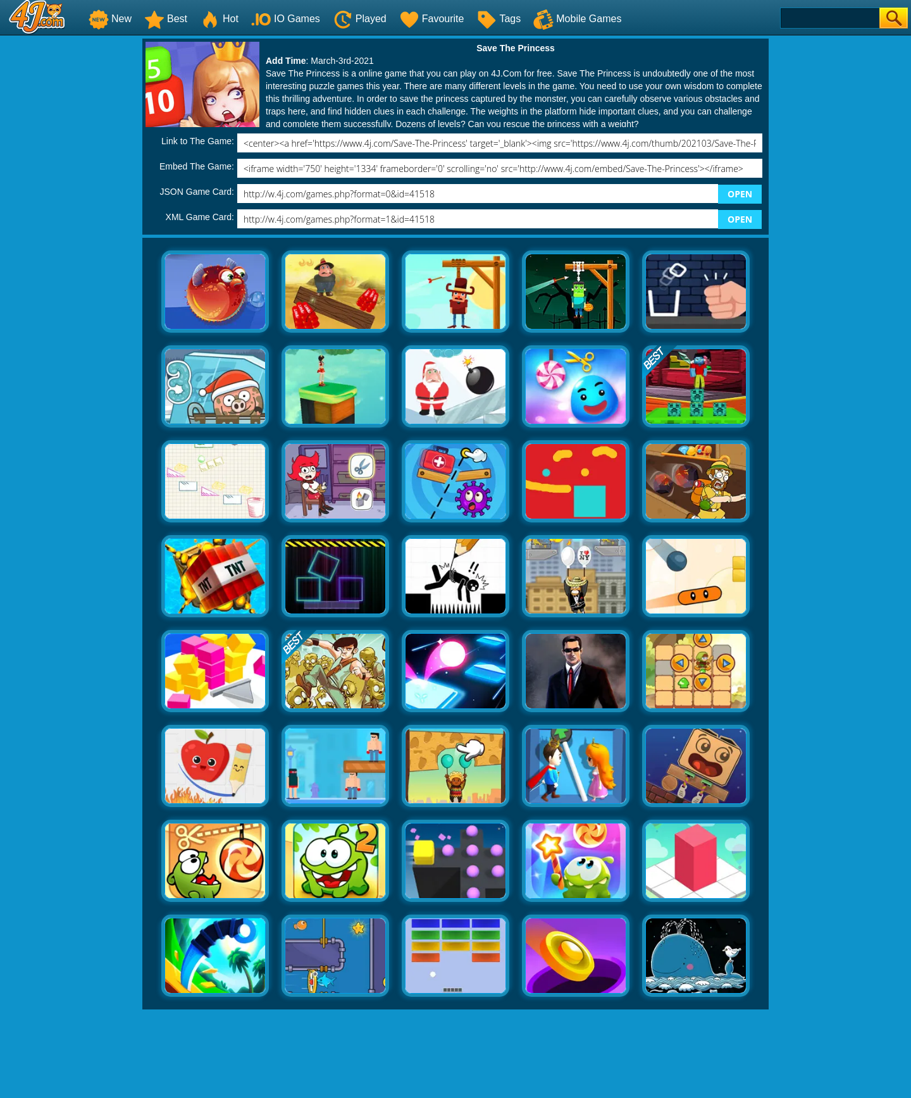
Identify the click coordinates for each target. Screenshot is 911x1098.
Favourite (431, 18)
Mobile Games (577, 18)
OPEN (740, 194)
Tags (498, 18)
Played (360, 18)
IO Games (285, 18)
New (110, 18)
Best (165, 18)
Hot (219, 18)
